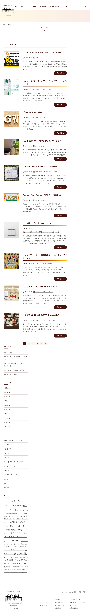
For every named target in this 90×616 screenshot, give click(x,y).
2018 (5, 422)
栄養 (5, 483)
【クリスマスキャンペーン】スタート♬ (15, 358)
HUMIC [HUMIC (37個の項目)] (16, 540)
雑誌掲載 (50, 263)
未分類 (49, 89)
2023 (5, 401)
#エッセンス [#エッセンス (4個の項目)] (8, 501)
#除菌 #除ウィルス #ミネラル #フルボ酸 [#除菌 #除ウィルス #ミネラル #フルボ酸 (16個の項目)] (16, 526)
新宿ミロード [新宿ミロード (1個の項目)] (9, 566)
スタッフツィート (9, 466)
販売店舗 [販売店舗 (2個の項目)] (19, 569)
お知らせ (38, 57)
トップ (40, 601)
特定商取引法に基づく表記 (78, 604)
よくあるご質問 (59, 607)
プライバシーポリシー (76, 607)
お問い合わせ (74, 610)
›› (45, 343)
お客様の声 (7, 449)
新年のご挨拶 (8, 352)
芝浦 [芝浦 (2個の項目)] (11, 569)
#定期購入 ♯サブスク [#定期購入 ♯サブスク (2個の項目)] (11, 516)
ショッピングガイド (76, 601)
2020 (5, 414)
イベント (50, 292)
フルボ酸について (44, 607)
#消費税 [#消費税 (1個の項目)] (10, 518)
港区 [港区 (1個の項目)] (9, 569)
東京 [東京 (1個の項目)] (14, 566)
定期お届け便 (54, 6)
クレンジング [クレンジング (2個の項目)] (14, 546)
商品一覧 (43, 6)
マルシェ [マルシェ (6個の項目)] (7, 557)
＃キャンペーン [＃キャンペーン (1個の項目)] (15, 572)
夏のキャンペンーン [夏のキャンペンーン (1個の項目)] (11, 563)
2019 (5, 418)
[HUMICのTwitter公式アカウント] (84, 595)
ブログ (65, 6)
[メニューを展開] (85, 6)
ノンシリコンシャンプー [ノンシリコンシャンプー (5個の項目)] (15, 550)
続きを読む (60, 73)
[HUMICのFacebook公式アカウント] (75, 595)
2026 (5, 388)
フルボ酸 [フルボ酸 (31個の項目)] (22, 553)
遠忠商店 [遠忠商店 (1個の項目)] (24, 569)
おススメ (38, 89)
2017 (5, 427)
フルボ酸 (33, 6)
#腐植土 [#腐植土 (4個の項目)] (18, 519)
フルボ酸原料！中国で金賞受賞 (14, 370)
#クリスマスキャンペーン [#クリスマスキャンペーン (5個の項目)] (13, 506)
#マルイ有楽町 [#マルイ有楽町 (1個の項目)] (13, 513)
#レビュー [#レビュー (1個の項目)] (20, 513)
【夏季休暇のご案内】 (11, 374)
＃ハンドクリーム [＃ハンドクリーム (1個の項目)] (23, 572)
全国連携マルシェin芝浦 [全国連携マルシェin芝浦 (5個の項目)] (16, 560)
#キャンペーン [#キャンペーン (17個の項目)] (19, 501)
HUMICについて (20, 6)
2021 (5, 409)
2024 (5, 396)
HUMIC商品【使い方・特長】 (44, 172)
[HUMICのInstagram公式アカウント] (80, 595)
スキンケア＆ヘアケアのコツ (13, 462)
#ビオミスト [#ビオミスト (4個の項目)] (21, 510)
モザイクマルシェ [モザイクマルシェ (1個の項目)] (15, 557)
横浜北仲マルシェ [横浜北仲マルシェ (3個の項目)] (20, 566)
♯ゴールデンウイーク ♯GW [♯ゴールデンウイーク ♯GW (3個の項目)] (15, 544)
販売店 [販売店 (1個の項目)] (14, 569)
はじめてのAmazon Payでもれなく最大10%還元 (15, 365)
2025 (5, 392)
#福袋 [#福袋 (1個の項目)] (14, 518)
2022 (5, 405)
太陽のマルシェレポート (54, 320)
